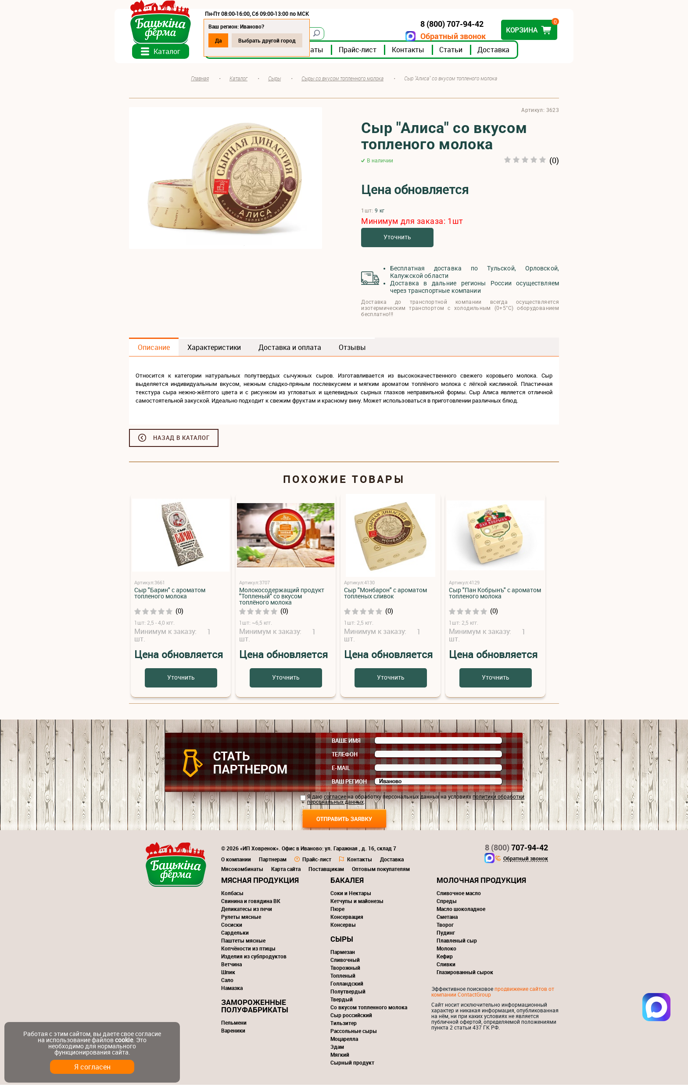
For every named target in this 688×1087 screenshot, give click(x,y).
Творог (445, 926)
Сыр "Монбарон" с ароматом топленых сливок (385, 595)
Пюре (337, 910)
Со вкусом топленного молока (368, 1009)
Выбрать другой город (281, 40)
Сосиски (231, 926)
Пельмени (234, 1024)
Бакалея (347, 882)
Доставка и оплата (289, 349)
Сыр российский (351, 1017)
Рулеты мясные (241, 918)
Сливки (446, 966)
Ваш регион (349, 784)
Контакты (422, 52)
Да (232, 40)
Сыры (341, 941)
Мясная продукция (260, 882)
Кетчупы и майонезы (356, 903)
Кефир (445, 958)
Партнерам (273, 861)
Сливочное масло (459, 895)
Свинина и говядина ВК (250, 903)
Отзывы (352, 349)
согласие (335, 798)
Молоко (446, 950)
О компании (236, 861)
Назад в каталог (181, 440)
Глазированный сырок (465, 974)
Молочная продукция (481, 882)
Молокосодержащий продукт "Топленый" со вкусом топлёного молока (281, 598)
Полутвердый (348, 993)
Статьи (465, 52)
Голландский (346, 985)
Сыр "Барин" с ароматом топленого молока (169, 595)
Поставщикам (326, 871)
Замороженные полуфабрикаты (254, 1008)
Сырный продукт (352, 1064)
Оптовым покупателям (381, 871)
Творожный (345, 969)
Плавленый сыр (457, 942)
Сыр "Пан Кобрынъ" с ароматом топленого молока (495, 595)
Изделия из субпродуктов (254, 958)
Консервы (343, 926)
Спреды (447, 903)
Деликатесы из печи (246, 910)
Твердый (341, 1001)
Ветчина (231, 966)
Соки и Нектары (350, 895)
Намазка (232, 989)
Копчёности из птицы (248, 950)
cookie (124, 1040)
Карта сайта (286, 871)
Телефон (345, 756)
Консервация (346, 918)
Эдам (337, 1048)
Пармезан (342, 953)
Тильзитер (343, 1025)
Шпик (228, 974)
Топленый (342, 977)
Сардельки (235, 934)
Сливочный (345, 961)
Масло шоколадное (461, 910)
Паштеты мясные (243, 942)
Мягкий (339, 1056)
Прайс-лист (372, 52)
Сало (227, 982)
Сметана (447, 918)
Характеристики (214, 349)
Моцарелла (344, 1040)
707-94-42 (516, 849)
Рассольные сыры (353, 1033)
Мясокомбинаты (242, 871)
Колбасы (232, 895)
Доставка (508, 52)
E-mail (341, 770)
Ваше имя (346, 743)
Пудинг (446, 934)
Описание (154, 349)
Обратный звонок (438, 36)
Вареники (233, 1032)
